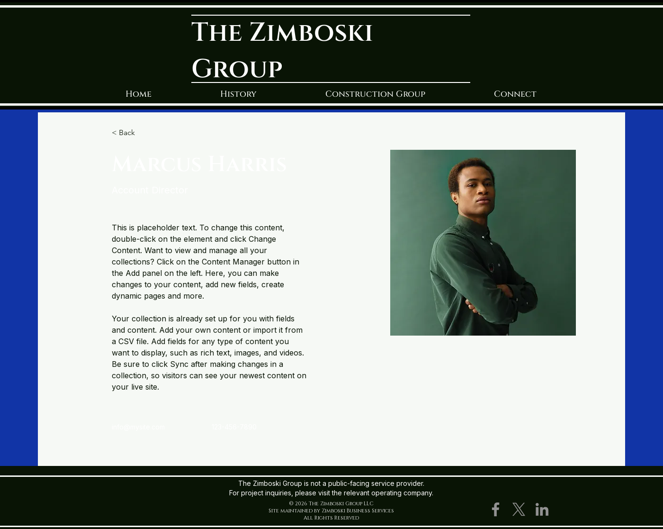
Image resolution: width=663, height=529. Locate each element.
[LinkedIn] (542, 509)
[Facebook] (495, 509)
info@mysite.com (138, 427)
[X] (519, 509)
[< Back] (130, 133)
